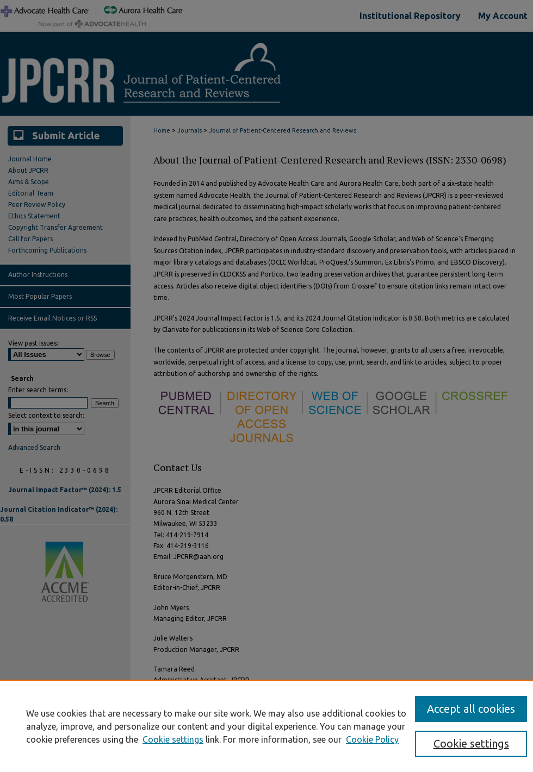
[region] (266, 726)
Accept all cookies (471, 708)
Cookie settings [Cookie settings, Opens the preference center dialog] (471, 743)
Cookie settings (172, 739)
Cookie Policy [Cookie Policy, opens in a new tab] (372, 739)
